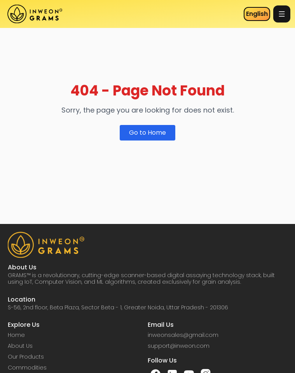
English (257, 13)
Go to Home (147, 132)
